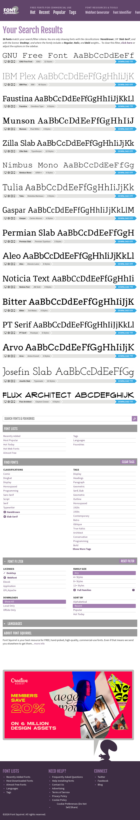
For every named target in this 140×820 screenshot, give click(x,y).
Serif (5, 503)
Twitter (101, 777)
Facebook (103, 781)
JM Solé (37, 287)
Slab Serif (10, 517)
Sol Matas (32, 311)
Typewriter (9, 507)
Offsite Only (9, 610)
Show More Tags (82, 549)
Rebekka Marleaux (35, 196)
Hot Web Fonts (11, 448)
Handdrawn (11, 512)
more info (39, 643)
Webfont (10, 578)
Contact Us (58, 784)
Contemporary (81, 516)
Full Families (82, 590)
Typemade (38, 381)
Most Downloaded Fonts (19, 781)
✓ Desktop (9, 573)
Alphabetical (80, 602)
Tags (72, 12)
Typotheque (36, 151)
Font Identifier (122, 12)
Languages (79, 440)
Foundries (78, 444)
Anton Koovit (33, 356)
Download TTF (125, 62)
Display (7, 482)
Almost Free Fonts (16, 784)
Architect (78, 532)
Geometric (79, 486)
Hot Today (8, 444)
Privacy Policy (59, 796)
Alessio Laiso (33, 264)
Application (9, 586)
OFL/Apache (9, 590)
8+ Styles (78, 581)
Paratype (34, 333)
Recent (44, 12)
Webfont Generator (97, 12)
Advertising (58, 788)
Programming (10, 490)
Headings (78, 478)
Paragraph (79, 482)
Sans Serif (8, 495)
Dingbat (7, 478)
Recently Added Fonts (18, 777)
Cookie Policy (59, 800)
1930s (76, 511)
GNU (38, 62)
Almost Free (9, 453)
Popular (59, 12)
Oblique (77, 524)
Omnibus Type (37, 106)
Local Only (9, 606)
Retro (76, 520)
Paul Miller (35, 129)
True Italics (79, 528)
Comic (6, 474)
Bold (75, 545)
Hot (32, 12)
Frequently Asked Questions (67, 777)
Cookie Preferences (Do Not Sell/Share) (72, 805)
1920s (76, 507)
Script (6, 499)
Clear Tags (128, 462)
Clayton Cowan (42, 402)
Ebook (6, 582)
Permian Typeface (42, 242)
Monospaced (10, 486)
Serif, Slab (78, 490)
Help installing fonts (63, 781)
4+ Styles (78, 577)
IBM (32, 85)
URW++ (38, 173)
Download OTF (125, 85)
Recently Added (11, 436)
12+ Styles (78, 585)
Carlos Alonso (36, 218)
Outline (77, 499)
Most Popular (10, 440)
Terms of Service (61, 792)
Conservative (80, 537)
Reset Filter (127, 561)
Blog (100, 784)
